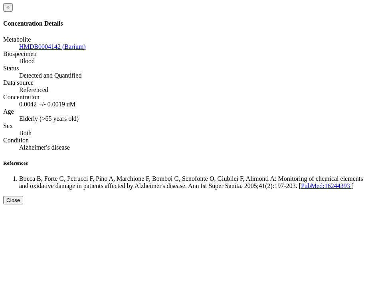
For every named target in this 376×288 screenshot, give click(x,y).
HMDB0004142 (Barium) (52, 46)
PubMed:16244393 (326, 185)
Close (13, 200)
